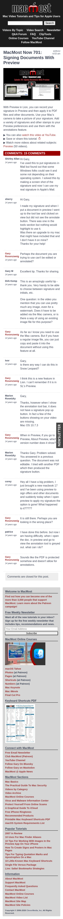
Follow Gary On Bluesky (19, 764)
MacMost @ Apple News (19, 771)
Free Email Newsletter (17, 752)
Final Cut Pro (12, 695)
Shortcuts (10, 680)
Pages (8, 676)
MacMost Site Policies (17, 905)
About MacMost (14, 878)
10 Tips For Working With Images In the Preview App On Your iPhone (27, 842)
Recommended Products (19, 815)
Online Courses (18, 38)
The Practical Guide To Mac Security (26, 785)
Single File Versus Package (20, 864)
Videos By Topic (13, 30)
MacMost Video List (16, 897)
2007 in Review (13, 833)
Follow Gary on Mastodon (20, 767)
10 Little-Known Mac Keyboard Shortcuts (28, 861)
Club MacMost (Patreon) (19, 756)
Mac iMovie (11, 691)
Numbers (10, 683)
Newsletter (54, 30)
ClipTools (45, 34)
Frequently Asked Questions (21, 886)
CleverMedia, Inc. (34, 910)
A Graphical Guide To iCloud (21, 808)
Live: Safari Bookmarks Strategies (24, 868)
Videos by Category (16, 789)
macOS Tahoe (13, 668)
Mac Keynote (12, 687)
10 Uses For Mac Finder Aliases (23, 837)
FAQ (33, 34)
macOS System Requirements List (24, 823)
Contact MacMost (15, 890)
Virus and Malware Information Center (27, 800)
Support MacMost (15, 882)
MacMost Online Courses (19, 796)
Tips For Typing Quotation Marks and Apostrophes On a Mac (26, 856)
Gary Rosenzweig (12, 255)
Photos (9, 672)
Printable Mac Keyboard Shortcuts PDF (27, 819)
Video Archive (13, 793)
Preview (8, 146)
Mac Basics (11, 781)
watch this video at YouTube (39, 135)
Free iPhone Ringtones (18, 812)
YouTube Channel (43, 38)
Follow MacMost (31, 42)
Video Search (35, 30)
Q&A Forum (19, 34)
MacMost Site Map (15, 901)
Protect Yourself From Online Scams (26, 804)
